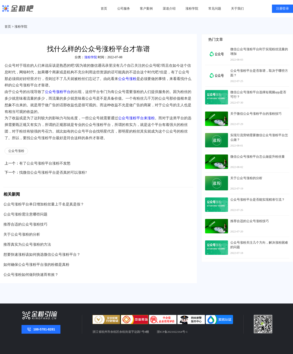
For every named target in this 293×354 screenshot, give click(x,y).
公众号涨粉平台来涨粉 (136, 118)
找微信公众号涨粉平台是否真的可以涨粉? (53, 172)
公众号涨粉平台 (58, 92)
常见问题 (214, 8)
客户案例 (146, 8)
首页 (104, 8)
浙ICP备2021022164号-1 (172, 331)
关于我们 (237, 8)
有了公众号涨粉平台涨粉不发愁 (45, 163)
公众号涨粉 (127, 79)
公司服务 (123, 8)
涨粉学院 (191, 8)
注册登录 (282, 8)
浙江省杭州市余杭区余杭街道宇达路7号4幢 (120, 331)
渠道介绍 (169, 8)
